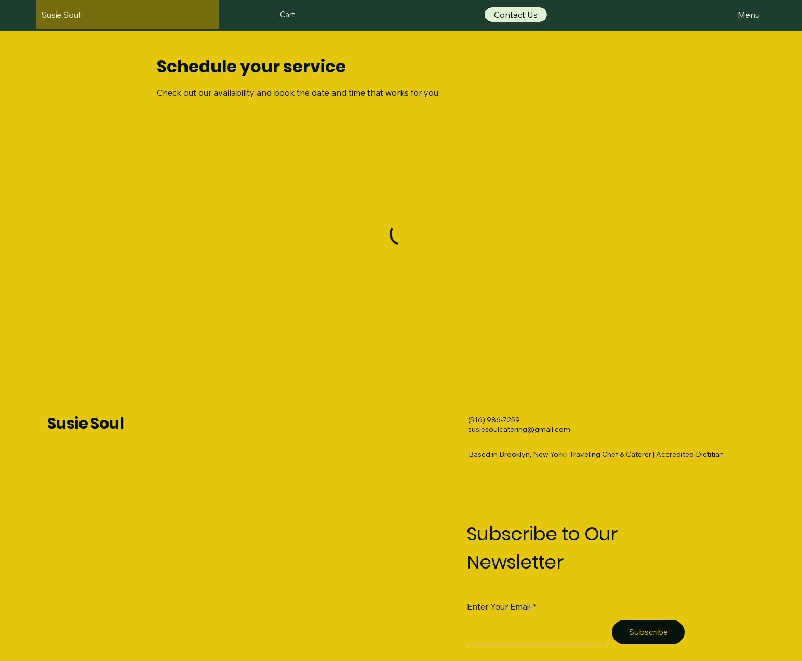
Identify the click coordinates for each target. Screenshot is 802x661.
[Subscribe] (648, 632)
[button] (294, 14)
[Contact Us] (515, 14)
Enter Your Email (499, 606)
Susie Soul (85, 423)
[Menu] (738, 14)
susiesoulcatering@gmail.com (519, 429)
